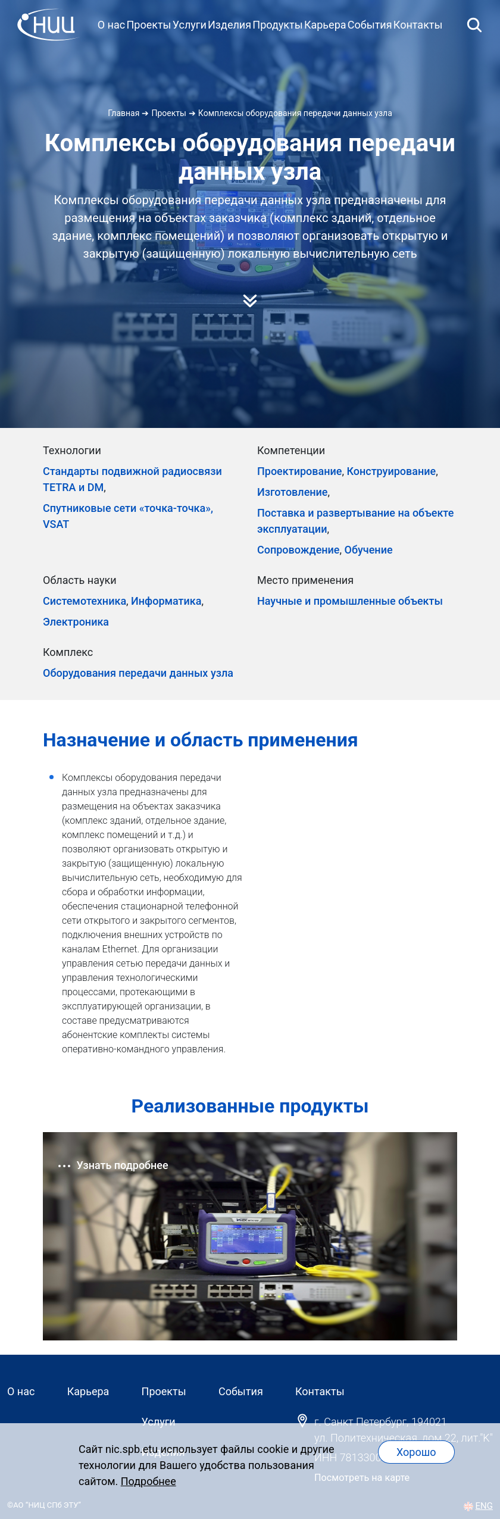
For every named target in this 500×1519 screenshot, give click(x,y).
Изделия (229, 24)
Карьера (325, 24)
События (370, 24)
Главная (123, 113)
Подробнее (148, 1481)
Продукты (277, 24)
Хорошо (416, 1452)
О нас (111, 24)
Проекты (148, 24)
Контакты (418, 24)
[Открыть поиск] (474, 24)
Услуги (190, 24)
